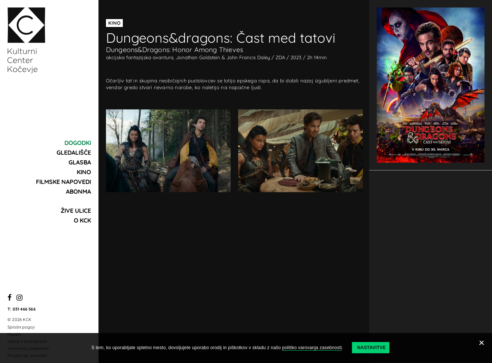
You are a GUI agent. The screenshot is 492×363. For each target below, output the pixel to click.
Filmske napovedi (63, 181)
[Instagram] (19, 298)
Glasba (80, 162)
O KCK (82, 220)
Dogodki (77, 142)
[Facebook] (9, 298)
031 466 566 (24, 309)
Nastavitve (371, 347)
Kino (84, 172)
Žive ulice (76, 210)
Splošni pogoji (20, 327)
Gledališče (74, 152)
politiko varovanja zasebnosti (312, 347)
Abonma (78, 191)
